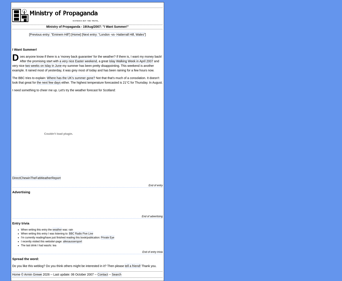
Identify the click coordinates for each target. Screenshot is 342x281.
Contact (102, 274)
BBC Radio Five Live (81, 233)
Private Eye (107, 237)
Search (116, 274)
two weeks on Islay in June (43, 65)
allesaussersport (72, 241)
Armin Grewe (33, 274)
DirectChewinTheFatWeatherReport (36, 178)
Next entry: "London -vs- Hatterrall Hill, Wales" (114, 34)
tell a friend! (132, 266)
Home (76, 34)
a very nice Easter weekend (78, 61)
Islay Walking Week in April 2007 (131, 61)
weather (57, 229)
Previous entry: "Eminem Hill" (50, 34)
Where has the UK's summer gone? (71, 78)
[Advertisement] (87, 41)
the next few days (49, 82)
